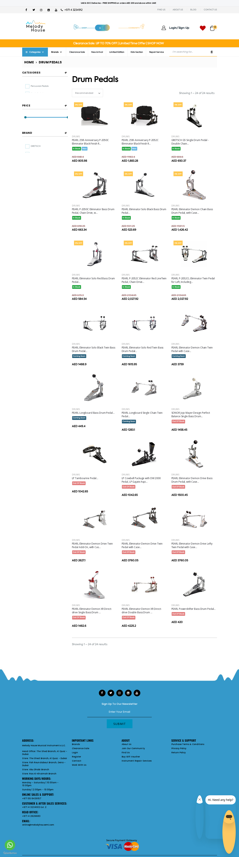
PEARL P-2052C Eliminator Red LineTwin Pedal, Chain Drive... (144, 280)
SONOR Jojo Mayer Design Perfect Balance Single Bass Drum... (190, 414)
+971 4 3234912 (71, 10)
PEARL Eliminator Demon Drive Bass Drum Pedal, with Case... (191, 479)
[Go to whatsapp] (10, 845)
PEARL (34, 194)
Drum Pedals (50, 62)
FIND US (161, 9)
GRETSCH (36, 178)
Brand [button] (27, 165)
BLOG (193, 9)
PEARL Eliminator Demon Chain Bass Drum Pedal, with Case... (192, 211)
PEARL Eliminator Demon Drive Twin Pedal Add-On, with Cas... (92, 545)
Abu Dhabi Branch (39, 769)
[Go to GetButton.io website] (10, 853)
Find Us (126, 752)
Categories (33, 52)
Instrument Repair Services (137, 760)
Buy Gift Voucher (131, 756)
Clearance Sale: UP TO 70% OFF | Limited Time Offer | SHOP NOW (118, 43)
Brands (55, 52)
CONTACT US (210, 9)
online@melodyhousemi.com (38, 824)
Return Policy (178, 752)
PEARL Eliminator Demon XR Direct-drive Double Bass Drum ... (142, 610)
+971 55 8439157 (31, 798)
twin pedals (36, 101)
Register (76, 756)
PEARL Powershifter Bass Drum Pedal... (193, 609)
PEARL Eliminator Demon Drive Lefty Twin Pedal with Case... (191, 545)
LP (32, 186)
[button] (213, 26)
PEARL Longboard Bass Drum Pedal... (93, 413)
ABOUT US (178, 9)
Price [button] (26, 127)
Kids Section (137, 52)
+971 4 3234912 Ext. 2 (34, 807)
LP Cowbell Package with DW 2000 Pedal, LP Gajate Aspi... (141, 479)
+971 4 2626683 (31, 816)
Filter (31, 148)
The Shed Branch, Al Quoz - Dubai (44, 753)
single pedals (37, 93)
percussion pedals (40, 86)
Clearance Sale (77, 52)
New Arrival (97, 52)
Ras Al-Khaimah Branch (42, 773)
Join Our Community (133, 748)
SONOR (35, 201)
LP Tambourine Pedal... (85, 478)
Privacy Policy (179, 748)
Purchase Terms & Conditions (187, 744)
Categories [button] (31, 72)
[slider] (25, 139)
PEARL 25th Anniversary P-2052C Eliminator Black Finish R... (140, 141)
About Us (126, 744)
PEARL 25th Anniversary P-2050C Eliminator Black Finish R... (90, 141)
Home (29, 62)
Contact (76, 760)
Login (75, 752)
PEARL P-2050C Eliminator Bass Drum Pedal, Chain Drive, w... (93, 211)
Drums (76, 136)
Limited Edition (116, 52)
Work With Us (79, 765)
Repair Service (156, 52)
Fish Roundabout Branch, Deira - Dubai (44, 764)
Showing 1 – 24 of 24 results (197, 93)
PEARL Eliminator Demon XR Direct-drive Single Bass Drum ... (92, 610)
